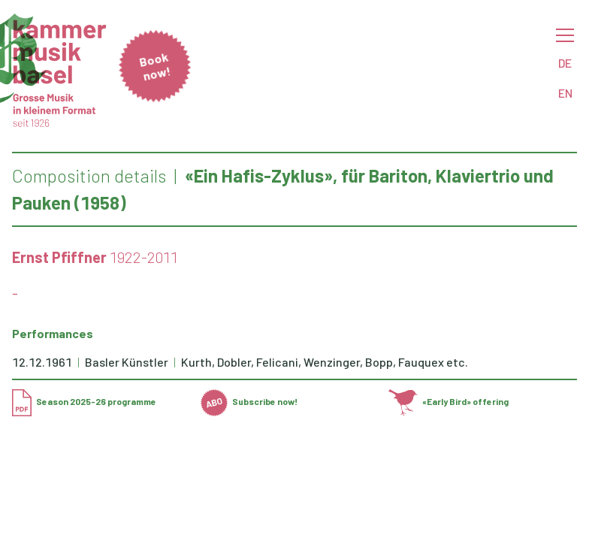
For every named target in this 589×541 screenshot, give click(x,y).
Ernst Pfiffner (59, 257)
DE (565, 63)
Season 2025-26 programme (84, 401)
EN (565, 93)
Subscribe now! (249, 401)
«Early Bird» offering (448, 401)
